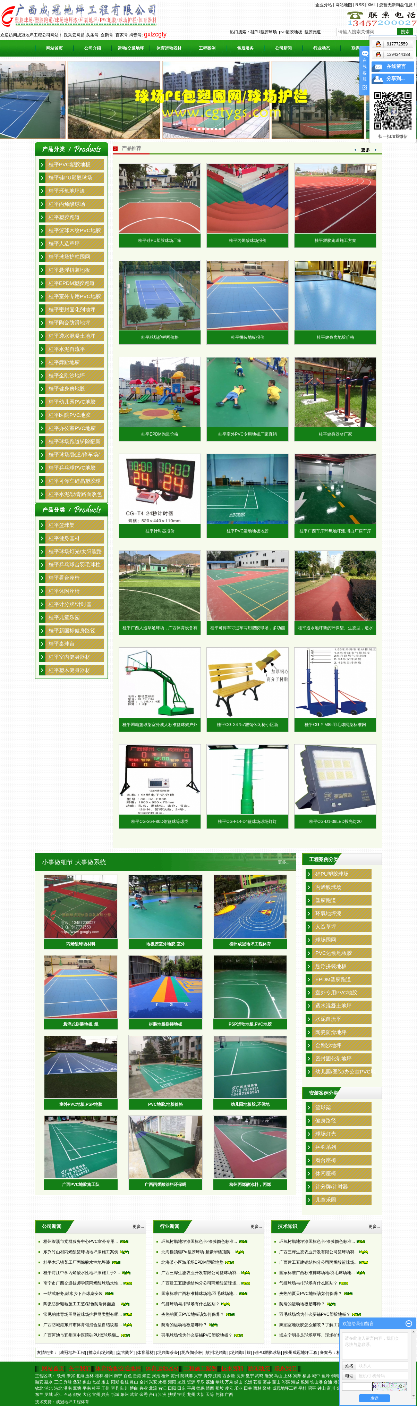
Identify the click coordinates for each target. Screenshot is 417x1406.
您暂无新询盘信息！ (398, 4)
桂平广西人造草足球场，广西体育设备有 (159, 627)
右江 (162, 1388)
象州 (124, 1394)
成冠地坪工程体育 (72, 1401)
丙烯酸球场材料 (80, 944)
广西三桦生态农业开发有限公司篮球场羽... (200, 1272)
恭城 (219, 1382)
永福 (162, 1382)
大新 (200, 1394)
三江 (58, 1382)
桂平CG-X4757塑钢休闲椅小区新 (247, 724)
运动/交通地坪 (131, 48)
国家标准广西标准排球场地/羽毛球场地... (199, 1293)
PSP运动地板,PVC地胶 (250, 1024)
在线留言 (396, 66)
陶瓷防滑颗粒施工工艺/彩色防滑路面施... (81, 1304)
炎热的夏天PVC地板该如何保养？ (192, 1314)
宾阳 (297, 1375)
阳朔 (115, 1382)
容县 (115, 1388)
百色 (128, 1375)
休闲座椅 (325, 1173)
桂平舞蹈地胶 (64, 362)
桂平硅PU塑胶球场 (70, 177)
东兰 (39, 1394)
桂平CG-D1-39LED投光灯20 (335, 821)
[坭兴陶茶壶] (167, 1352)
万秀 (229, 1382)
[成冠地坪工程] (72, 1352)
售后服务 (245, 48)
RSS (359, 4)
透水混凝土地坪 (333, 1006)
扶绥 (172, 1394)
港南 (67, 1388)
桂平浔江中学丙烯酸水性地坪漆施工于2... (81, 1272)
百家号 (122, 35)
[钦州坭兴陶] (216, 1352)
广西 (229, 1394)
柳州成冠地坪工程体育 (250, 944)
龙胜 (181, 1382)
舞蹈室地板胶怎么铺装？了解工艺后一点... (318, 1324)
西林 (257, 1388)
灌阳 (172, 1382)
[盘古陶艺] (125, 1352)
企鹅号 (107, 35)
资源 (191, 1382)
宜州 (96, 1394)
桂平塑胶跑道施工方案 (335, 240)
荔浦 (210, 1382)
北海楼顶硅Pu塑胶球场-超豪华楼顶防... (197, 1251)
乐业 (238, 1388)
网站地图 (343, 4)
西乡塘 (228, 1375)
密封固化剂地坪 (333, 1058)
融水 (48, 1382)
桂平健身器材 (64, 538)
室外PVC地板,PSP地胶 (80, 1104)
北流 (153, 1388)
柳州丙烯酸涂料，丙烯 (250, 1184)
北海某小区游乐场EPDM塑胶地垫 (192, 1262)
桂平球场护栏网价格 (160, 337)
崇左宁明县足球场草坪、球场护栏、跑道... (318, 1335)
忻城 (115, 1394)
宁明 (181, 1394)
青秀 (208, 1375)
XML (371, 4)
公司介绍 (92, 48)
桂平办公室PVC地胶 (72, 428)
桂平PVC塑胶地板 (70, 164)
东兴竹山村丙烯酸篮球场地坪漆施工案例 (80, 1251)
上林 (287, 1375)
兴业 (143, 1388)
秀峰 (67, 1382)
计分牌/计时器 (331, 1186)
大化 (87, 1394)
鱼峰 (326, 1375)
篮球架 (323, 1107)
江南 (217, 1375)
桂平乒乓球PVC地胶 (72, 468)
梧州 (165, 1375)
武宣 (134, 1394)
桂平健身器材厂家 (335, 434)
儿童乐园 (325, 1200)
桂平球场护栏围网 (69, 257)
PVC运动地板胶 (333, 953)
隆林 (267, 1388)
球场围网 (325, 940)
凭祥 (219, 1394)
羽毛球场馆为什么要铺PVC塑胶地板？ (196, 1335)
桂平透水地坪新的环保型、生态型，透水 (335, 627)
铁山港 (316, 1382)
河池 (156, 1375)
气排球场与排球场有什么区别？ (190, 1304)
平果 (191, 1388)
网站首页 (54, 48)
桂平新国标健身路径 (72, 630)
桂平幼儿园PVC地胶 (72, 402)
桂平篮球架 (62, 525)
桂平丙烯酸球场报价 (247, 240)
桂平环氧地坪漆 (67, 191)
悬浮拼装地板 (331, 966)
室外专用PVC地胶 (336, 992)
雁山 (105, 1382)
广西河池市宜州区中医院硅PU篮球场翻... (81, 1335)
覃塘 (77, 1388)
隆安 (269, 1375)
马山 (278, 1375)
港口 (337, 1382)
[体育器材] (145, 1352)
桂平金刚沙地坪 (67, 375)
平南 (87, 1388)
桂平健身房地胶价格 (335, 337)
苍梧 (257, 1382)
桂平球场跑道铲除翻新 (75, 441)
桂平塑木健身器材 (69, 670)
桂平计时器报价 (160, 531)
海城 (295, 1382)
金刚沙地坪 (328, 1045)
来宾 (71, 1375)
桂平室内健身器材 (69, 657)
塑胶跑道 (312, 32)
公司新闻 (283, 48)
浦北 (48, 1388)
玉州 (105, 1388)
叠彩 (77, 1382)
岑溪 (286, 1382)
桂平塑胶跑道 (64, 217)
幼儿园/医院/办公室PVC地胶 (345, 1073)
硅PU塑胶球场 (263, 32)
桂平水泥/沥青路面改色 (75, 494)
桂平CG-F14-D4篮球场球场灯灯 (247, 821)
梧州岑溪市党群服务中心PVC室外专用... (80, 1241)
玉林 (89, 1375)
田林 (248, 1388)
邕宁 (250, 1375)
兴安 (153, 1382)
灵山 (134, 1382)
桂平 (96, 1388)
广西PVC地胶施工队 (81, 1184)
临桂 (124, 1382)
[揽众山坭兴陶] (100, 1352)
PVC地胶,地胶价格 (165, 1104)
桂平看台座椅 (64, 578)
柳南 (335, 1375)
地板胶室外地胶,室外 (165, 944)
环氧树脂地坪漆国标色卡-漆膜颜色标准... (199, 1241)
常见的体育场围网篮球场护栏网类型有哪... (82, 1314)
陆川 (124, 1388)
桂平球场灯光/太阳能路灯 (75, 552)
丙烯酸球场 (328, 887)
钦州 (61, 1375)
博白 (134, 1388)
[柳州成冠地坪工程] (301, 1352)
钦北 (39, 1388)
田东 (181, 1388)
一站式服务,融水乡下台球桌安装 (73, 1293)
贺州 (175, 1375)
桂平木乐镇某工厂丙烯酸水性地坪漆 (76, 1262)
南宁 (118, 1375)
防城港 (186, 1375)
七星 (96, 1382)
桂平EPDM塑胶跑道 (72, 283)
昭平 (312, 1388)
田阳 (172, 1388)
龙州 (191, 1394)
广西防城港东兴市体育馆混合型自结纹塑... (82, 1324)
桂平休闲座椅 (64, 591)
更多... (283, 862)
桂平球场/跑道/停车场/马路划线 (74, 456)
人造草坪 (325, 926)
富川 (331, 1388)
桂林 (99, 1375)
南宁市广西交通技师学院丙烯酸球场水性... (82, 1283)
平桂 (302, 1388)
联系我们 (285, 1368)
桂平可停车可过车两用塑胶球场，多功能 (247, 627)
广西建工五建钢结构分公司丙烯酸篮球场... (200, 1283)
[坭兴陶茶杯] (191, 1352)
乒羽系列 (325, 1147)
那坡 (219, 1388)
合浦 (328, 1382)
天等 (210, 1394)
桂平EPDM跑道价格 (159, 434)
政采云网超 (74, 35)
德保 (200, 1388)
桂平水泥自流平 (67, 349)
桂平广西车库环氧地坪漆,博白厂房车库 (335, 531)
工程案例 (207, 48)
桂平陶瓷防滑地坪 (69, 323)
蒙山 (276, 1382)
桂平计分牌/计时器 (70, 604)
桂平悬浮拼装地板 (69, 270)
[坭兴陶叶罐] (240, 1352)
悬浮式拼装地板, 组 (81, 1024)
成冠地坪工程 (284, 1388)
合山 (153, 1394)
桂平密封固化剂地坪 (72, 309)
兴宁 (198, 1375)
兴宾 (105, 1394)
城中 (316, 1375)
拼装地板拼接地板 (165, 1024)
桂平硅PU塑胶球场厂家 (159, 240)
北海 (80, 1375)
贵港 (137, 1375)
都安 (77, 1394)
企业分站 (323, 4)
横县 (307, 1375)
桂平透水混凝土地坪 (72, 336)
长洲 (248, 1382)
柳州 (108, 1375)
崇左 (146, 1375)
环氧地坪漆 (328, 913)
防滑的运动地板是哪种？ (184, 1324)
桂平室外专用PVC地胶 (75, 296)
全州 (143, 1382)
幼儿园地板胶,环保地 (250, 1104)
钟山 (321, 1388)
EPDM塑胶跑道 (333, 979)
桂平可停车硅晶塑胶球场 (75, 482)
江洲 (162, 1394)
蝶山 (238, 1382)
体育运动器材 (168, 48)
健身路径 (325, 1120)
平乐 (200, 1382)
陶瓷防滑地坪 (331, 1032)
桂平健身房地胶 (67, 389)
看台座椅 (325, 1160)
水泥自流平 (328, 1019)
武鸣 (259, 1375)
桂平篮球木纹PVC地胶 (75, 230)
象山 (87, 1382)
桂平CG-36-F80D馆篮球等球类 (159, 821)
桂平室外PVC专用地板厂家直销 (247, 434)
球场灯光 (325, 1134)
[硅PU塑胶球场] (267, 1352)
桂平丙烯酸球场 (67, 204)
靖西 (210, 1388)
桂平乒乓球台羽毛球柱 (75, 564)
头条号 (92, 35)
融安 (39, 1382)
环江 (58, 1394)
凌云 (229, 1388)
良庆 (240, 1375)
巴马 (67, 1394)
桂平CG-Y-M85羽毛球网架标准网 (335, 724)
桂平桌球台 (62, 644)
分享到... (395, 78)
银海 (305, 1382)
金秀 (143, 1394)
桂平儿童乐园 (64, 617)
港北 (58, 1388)
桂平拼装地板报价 (247, 337)
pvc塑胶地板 (290, 32)
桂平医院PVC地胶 (70, 415)
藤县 (267, 1382)
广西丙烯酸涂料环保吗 (165, 1184)
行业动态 (321, 48)
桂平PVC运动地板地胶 (248, 531)
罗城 (48, 1394)
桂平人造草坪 (64, 243)
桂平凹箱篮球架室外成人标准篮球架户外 (159, 724)
